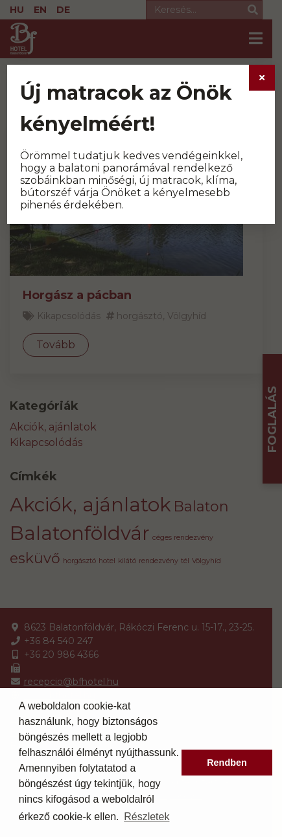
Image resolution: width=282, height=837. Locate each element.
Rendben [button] (227, 762)
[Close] (262, 78)
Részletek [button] (146, 816)
